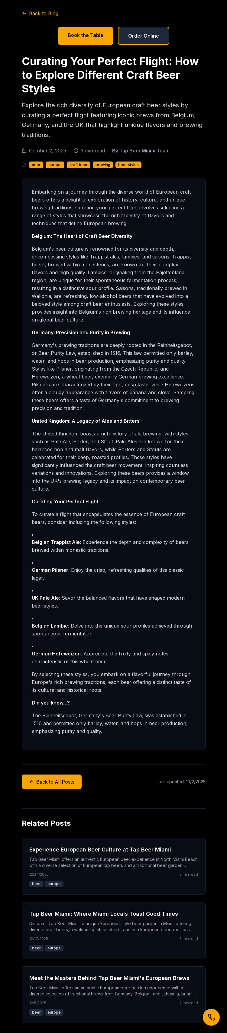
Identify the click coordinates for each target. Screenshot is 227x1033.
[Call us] (211, 1017)
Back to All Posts (51, 782)
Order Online (143, 36)
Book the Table (85, 35)
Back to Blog (40, 13)
